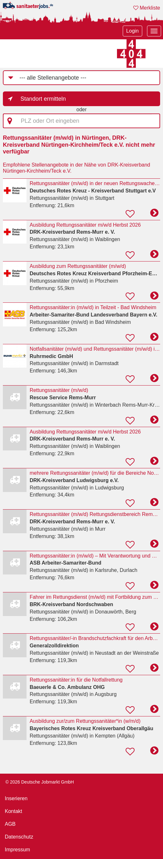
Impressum (17, 849)
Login (132, 31)
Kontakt (13, 811)
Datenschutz (19, 836)
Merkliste (146, 8)
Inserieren (16, 798)
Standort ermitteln (43, 99)
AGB (10, 824)
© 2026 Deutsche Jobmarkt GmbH (39, 782)
